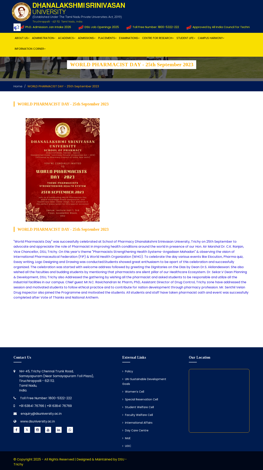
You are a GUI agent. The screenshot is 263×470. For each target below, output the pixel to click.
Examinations (129, 38)
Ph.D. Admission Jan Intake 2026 (47, 27)
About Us (22, 38)
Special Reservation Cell (140, 399)
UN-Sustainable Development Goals (144, 381)
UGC (126, 446)
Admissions (87, 38)
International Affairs (137, 423)
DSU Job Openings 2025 (100, 27)
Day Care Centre (135, 430)
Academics (67, 38)
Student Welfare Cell (138, 407)
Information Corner (30, 49)
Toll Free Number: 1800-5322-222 (154, 27)
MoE (126, 438)
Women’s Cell (133, 392)
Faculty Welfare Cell (137, 415)
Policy (127, 371)
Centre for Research (158, 38)
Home (18, 86)
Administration (43, 38)
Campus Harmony (211, 38)
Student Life (186, 38)
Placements (107, 38)
